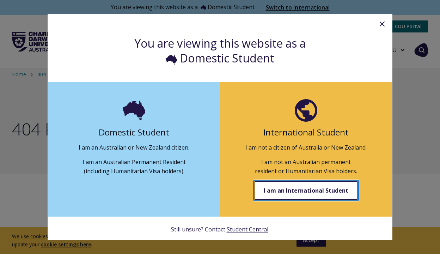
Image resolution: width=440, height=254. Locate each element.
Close (382, 24)
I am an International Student (306, 190)
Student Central (247, 229)
